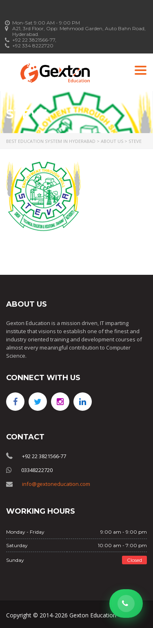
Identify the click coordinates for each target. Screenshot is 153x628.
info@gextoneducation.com (56, 484)
